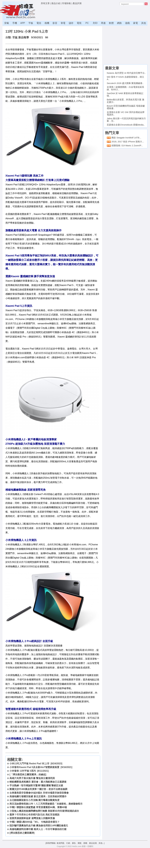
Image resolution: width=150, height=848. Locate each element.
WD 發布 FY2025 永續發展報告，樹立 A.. (125, 78)
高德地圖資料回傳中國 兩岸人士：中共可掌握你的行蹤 (38, 829)
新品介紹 (55, 3)
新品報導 (23, 37)
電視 (79, 23)
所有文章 (45, 3)
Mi (46, 37)
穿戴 (6, 23)
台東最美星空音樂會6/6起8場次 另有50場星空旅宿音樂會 (39, 793)
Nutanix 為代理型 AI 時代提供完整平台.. (126, 73)
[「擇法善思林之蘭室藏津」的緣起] (28, 774)
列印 (95, 23)
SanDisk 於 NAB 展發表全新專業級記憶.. (125, 94)
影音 (55, 23)
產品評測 (77, 3)
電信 (38, 23)
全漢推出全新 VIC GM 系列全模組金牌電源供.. (125, 113)
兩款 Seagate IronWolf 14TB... (126, 137)
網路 (119, 23)
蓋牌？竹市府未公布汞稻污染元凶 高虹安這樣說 (34, 814)
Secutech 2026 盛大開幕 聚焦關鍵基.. (125, 83)
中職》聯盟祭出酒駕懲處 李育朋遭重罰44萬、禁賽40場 (38, 807)
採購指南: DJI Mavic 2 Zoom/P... (127, 145)
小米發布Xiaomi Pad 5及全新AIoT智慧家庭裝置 (34, 767)
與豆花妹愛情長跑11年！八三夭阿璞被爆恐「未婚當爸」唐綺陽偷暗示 (46, 804)
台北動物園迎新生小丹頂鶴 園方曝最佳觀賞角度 (34, 800)
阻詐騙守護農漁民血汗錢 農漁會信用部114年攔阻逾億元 (39, 825)
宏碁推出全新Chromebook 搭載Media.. (126, 124)
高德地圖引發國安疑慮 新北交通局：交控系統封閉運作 (38, 796)
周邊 (103, 23)
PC (87, 23)
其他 (143, 23)
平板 (30, 23)
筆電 (63, 23)
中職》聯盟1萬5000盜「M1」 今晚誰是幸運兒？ (34, 822)
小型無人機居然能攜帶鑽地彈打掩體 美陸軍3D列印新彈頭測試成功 (44, 811)
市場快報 (66, 3)
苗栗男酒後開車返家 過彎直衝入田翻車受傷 (32, 818)
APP (22, 23)
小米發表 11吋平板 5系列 (23, 771)
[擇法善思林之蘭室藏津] (22, 833)
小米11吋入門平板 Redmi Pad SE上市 (29, 763)
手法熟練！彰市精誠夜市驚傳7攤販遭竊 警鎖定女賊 (36, 785)
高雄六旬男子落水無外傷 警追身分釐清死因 (32, 778)
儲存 (71, 23)
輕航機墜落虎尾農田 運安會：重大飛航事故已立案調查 (38, 782)
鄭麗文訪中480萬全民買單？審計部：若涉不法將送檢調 (38, 789)
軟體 (111, 23)
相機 (47, 23)
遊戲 (127, 23)
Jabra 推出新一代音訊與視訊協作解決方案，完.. (126, 119)
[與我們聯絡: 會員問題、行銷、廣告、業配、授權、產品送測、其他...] (75, 843)
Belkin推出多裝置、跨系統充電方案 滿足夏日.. (125, 100)
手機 (14, 23)
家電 (135, 23)
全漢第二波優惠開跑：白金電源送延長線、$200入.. (125, 88)
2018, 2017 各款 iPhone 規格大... (127, 141)
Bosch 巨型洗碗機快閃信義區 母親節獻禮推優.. (126, 107)
